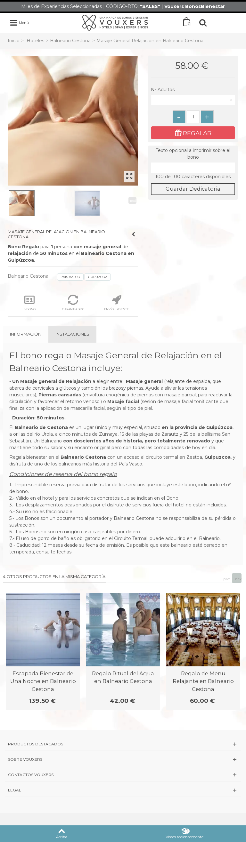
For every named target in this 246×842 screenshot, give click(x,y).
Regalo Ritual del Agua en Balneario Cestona (123, 677)
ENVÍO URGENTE (116, 303)
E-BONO (29, 303)
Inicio (14, 41)
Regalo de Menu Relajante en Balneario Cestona (203, 681)
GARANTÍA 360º (73, 303)
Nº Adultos (163, 89)
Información (25, 334)
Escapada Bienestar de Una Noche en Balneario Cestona (43, 681)
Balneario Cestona (70, 41)
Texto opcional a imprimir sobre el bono (193, 153)
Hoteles (35, 41)
